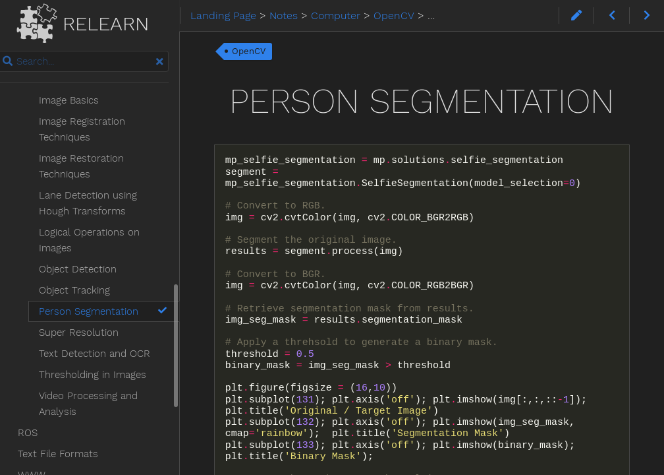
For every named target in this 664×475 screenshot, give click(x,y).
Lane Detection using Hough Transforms (118, 172)
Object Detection (91, 238)
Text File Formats (72, 423)
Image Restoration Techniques (95, 135)
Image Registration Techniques (96, 98)
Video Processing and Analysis (102, 373)
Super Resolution (92, 301)
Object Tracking (88, 259)
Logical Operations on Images (103, 209)
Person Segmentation (119, 280)
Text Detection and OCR (108, 323)
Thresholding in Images (106, 344)
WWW (45, 444)
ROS (41, 402)
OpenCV (266, 51)
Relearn (98, 21)
